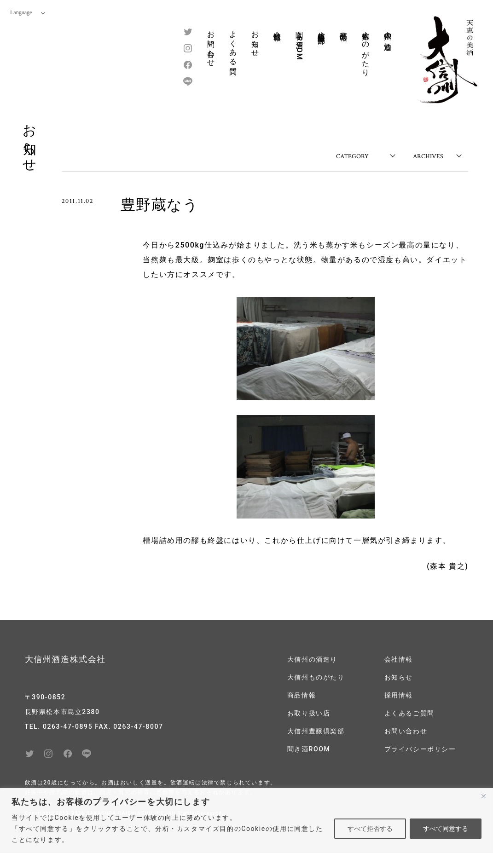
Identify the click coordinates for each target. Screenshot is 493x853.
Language (27, 12)
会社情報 (277, 27)
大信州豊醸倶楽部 (321, 29)
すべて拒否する (370, 828)
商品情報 (343, 27)
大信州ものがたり (365, 49)
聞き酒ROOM (299, 43)
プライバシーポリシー (420, 749)
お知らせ (255, 39)
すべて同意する (445, 828)
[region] (246, 820)
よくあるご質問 (409, 713)
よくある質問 (233, 44)
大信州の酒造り (387, 36)
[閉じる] (483, 795)
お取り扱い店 (309, 713)
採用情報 (398, 695)
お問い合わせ (211, 44)
